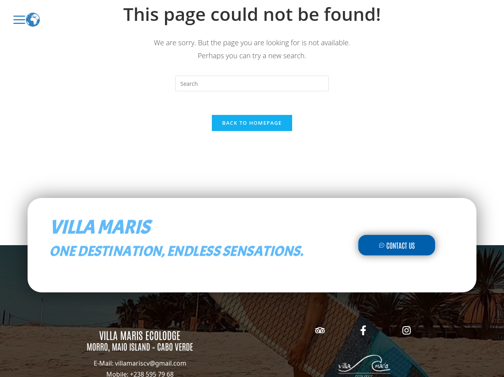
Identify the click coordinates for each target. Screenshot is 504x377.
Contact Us (397, 245)
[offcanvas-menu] (19, 20)
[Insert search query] (252, 83)
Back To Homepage (252, 122)
